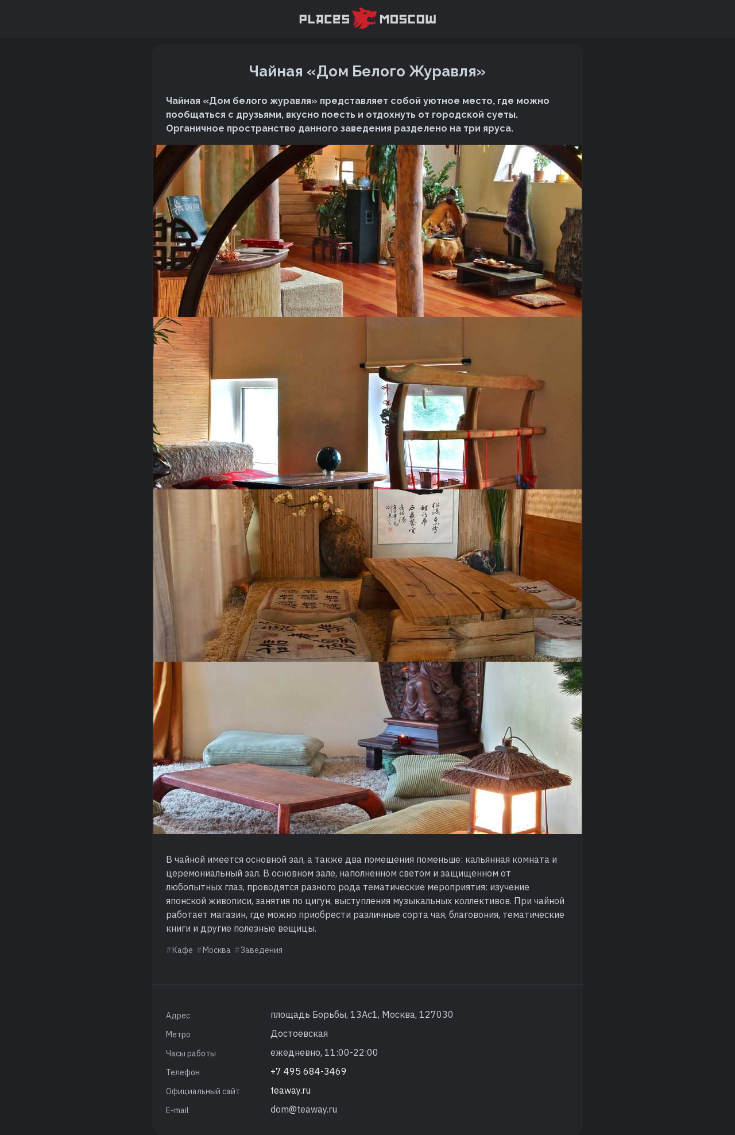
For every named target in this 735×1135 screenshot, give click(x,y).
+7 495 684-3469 (308, 1071)
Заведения (262, 950)
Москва (217, 950)
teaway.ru (290, 1090)
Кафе (182, 950)
